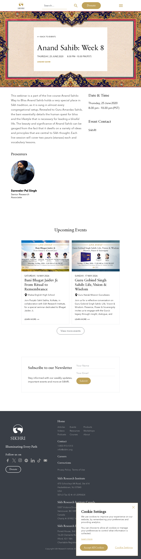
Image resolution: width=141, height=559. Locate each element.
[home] (21, 5)
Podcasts (62, 434)
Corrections (64, 463)
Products (87, 427)
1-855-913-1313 (65, 445)
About (86, 434)
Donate (91, 5)
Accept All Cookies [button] (94, 548)
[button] (121, 6)
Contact (62, 441)
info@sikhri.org (65, 449)
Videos (61, 430)
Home (61, 421)
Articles (61, 427)
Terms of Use (78, 469)
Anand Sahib (43, 62)
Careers (62, 456)
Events (73, 427)
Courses (74, 434)
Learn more (86, 539)
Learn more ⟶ (31, 319)
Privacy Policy (64, 469)
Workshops (89, 430)
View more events (71, 331)
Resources (75, 430)
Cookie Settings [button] (124, 547)
